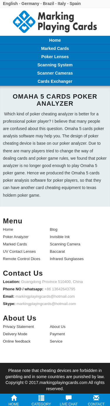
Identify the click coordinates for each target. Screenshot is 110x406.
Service (56, 341)
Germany (30, 3)
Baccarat (57, 251)
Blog (53, 229)
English (10, 3)
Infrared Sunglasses (67, 259)
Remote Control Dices (21, 259)
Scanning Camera (65, 244)
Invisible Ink (60, 237)
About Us (57, 326)
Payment (57, 334)
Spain (75, 3)
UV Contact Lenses (19, 251)
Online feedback (17, 341)
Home (8, 229)
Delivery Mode (15, 334)
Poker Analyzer (15, 237)
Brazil (48, 3)
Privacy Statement (18, 326)
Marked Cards (15, 244)
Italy (62, 3)
